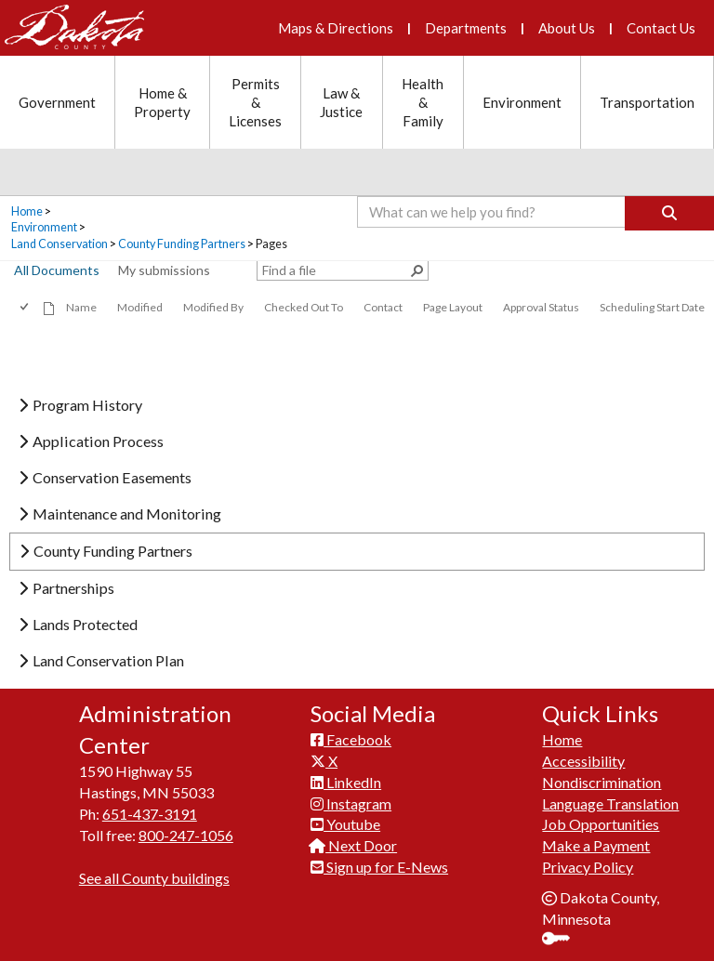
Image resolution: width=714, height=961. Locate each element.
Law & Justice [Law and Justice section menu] (341, 102)
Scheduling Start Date (652, 307)
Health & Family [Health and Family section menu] (422, 102)
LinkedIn (346, 782)
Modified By (213, 307)
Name (81, 307)
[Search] (669, 213)
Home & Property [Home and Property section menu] (162, 102)
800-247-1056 (186, 835)
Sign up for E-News (379, 866)
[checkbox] (25, 307)
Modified (140, 307)
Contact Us (661, 28)
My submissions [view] (164, 270)
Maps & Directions (335, 28)
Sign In (563, 940)
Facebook (351, 739)
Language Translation (610, 803)
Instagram (351, 803)
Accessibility (583, 761)
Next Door (354, 845)
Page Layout (453, 307)
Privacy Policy (587, 866)
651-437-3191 (149, 814)
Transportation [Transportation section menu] (647, 102)
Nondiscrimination (601, 782)
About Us (566, 28)
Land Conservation (59, 244)
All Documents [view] (56, 270)
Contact (383, 307)
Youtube (345, 824)
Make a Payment (596, 845)
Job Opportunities (600, 824)
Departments (466, 28)
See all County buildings (154, 878)
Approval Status (541, 307)
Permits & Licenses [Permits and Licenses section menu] (255, 102)
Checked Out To (303, 307)
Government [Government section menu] (57, 102)
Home (27, 211)
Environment (44, 227)
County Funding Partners (181, 244)
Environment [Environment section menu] (522, 102)
